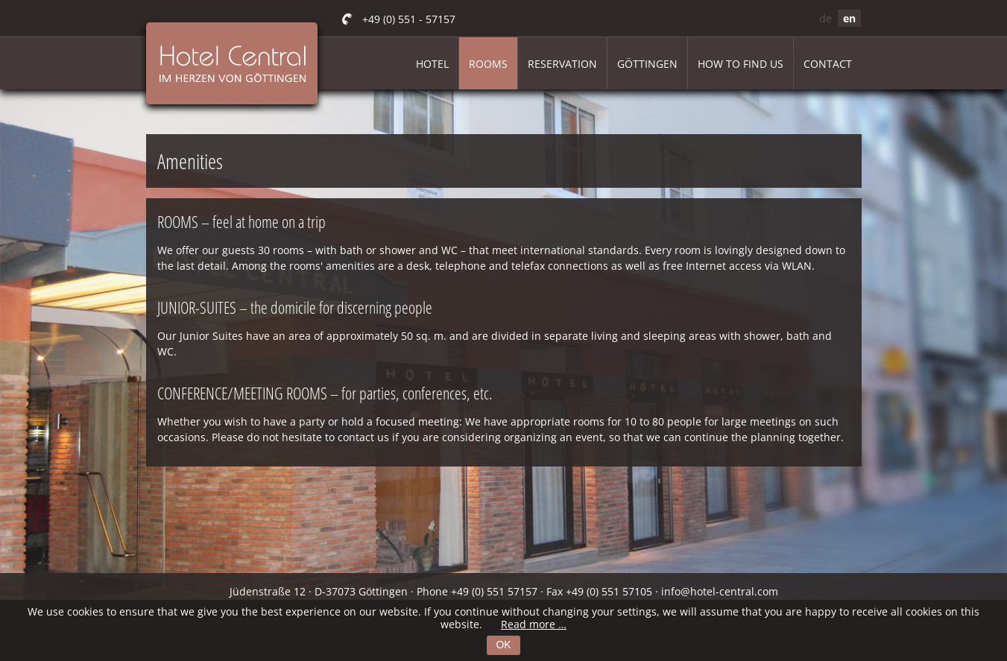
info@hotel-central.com (719, 591)
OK (503, 645)
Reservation (562, 64)
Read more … (533, 624)
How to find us (740, 64)
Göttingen (647, 64)
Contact (828, 64)
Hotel (432, 64)
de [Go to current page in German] (825, 18)
